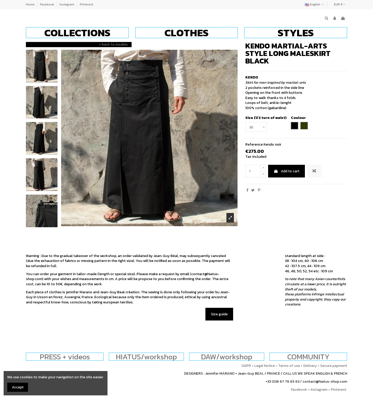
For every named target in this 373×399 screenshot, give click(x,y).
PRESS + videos (65, 356)
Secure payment (333, 365)
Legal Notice (264, 365)
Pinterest (86, 4)
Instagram (67, 4)
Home (30, 4)
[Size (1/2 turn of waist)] (256, 127)
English (315, 4)
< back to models (113, 44)
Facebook (47, 4)
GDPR (246, 365)
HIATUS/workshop (146, 356)
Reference (254, 144)
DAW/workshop (226, 356)
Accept (18, 387)
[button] (77, 32)
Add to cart (286, 171)
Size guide (219, 314)
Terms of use (289, 365)
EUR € (339, 4)
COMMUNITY (308, 356)
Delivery (310, 365)
